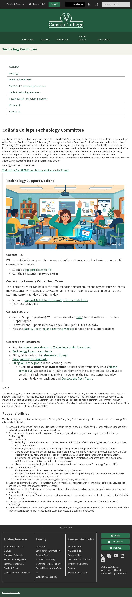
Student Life (62, 39)
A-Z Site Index (75, 550)
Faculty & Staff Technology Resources (28, 98)
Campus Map (74, 555)
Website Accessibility (46, 576)
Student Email (11, 568)
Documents (15, 105)
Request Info (37, 4)
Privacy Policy (43, 555)
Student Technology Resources (25, 92)
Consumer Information (79, 559)
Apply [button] (115, 535)
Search (71, 568)
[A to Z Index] (97, 4)
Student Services (82, 38)
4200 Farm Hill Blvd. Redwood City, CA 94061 (113, 572)
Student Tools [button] (16, 4)
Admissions (27, 39)
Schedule (18, 555)
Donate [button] (115, 547)
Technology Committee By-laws (52, 170)
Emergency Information (48, 550)
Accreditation (74, 546)
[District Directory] (89, 4)
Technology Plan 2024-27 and (18, 170)
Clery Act (40, 546)
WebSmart (25, 572)
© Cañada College (11, 592)
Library (7, 563)
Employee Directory (78, 563)
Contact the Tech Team (77, 378)
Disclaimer (78, 4)
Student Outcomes (77, 572)
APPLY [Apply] (54, 4)
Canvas (7, 550)
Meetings (14, 73)
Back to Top (66, 528)
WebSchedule (11, 572)
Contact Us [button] (115, 541)
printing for (29, 359)
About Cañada (103, 39)
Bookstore (18, 563)
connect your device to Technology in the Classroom (56, 347)
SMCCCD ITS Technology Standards (27, 86)
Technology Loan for (32, 351)
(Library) (55, 355)
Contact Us (14, 111)
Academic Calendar (13, 546)
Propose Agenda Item (20, 79)
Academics (45, 39)
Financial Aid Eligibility (15, 559)
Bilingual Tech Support (27, 363)
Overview (14, 66)
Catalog (8, 555)
